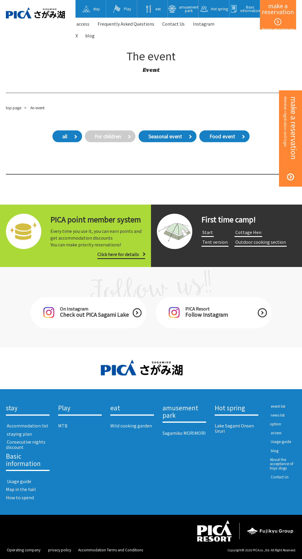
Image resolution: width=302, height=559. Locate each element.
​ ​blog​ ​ (274, 450)
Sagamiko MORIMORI (184, 433)
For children (108, 136)
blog (90, 35)
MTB (63, 425)
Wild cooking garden (131, 425)
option (275, 424)
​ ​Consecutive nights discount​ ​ (25, 444)
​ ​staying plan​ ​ (19, 434)
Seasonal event (165, 136)
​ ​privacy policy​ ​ (59, 550)
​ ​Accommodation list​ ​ (27, 425)
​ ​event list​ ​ (278, 406)
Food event (222, 136)
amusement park (180, 411)
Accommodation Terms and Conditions (110, 550)
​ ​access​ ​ (83, 24)
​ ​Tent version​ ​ (215, 242)
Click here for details (118, 254)
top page (13, 107)
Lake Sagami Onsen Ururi (234, 428)
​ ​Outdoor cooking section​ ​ (260, 242)
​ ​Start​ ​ (207, 232)
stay (12, 408)
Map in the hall (21, 489)
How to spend (20, 497)
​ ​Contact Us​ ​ (173, 24)
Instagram (203, 24)
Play (64, 408)
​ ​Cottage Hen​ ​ (248, 232)
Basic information (23, 460)
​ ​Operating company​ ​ (23, 550)
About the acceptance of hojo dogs (281, 464)
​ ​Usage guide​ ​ (19, 481)
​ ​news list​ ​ (277, 415)
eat (115, 408)
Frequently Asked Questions (126, 24)
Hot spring (230, 408)
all (64, 136)
